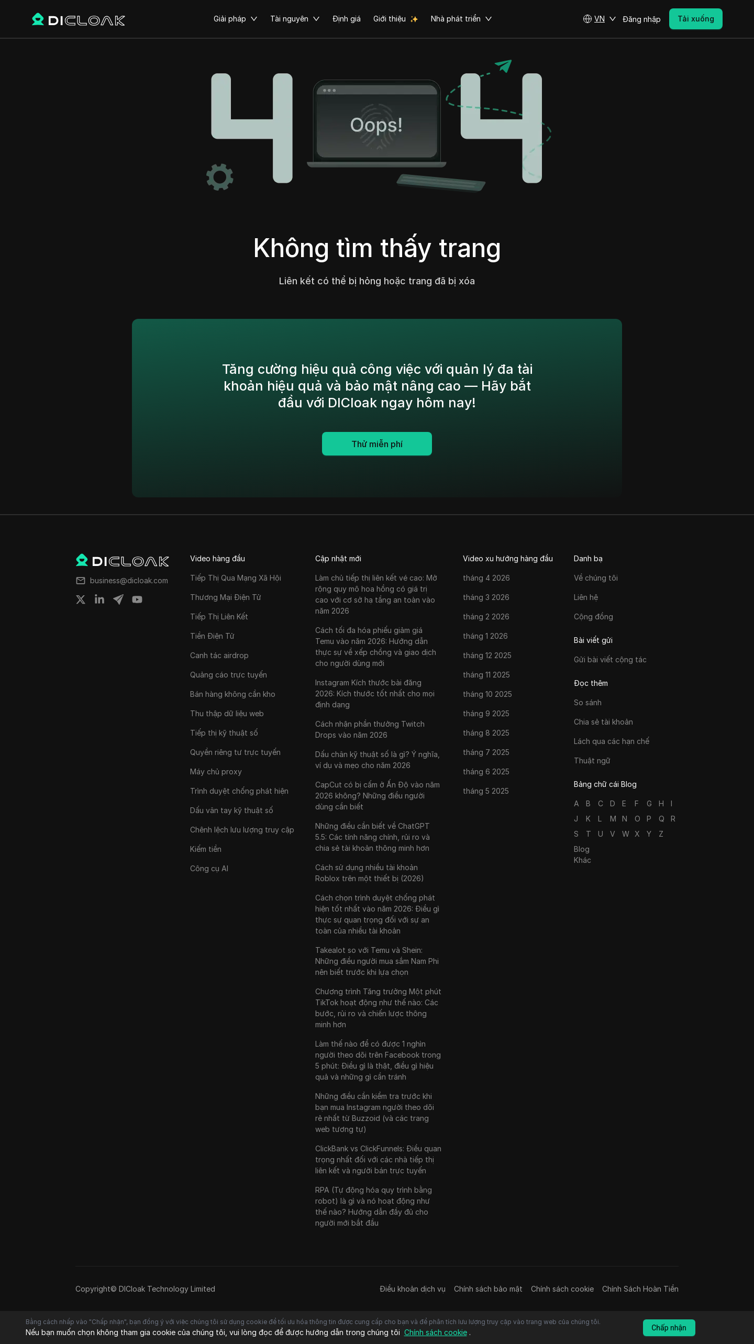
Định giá (346, 18)
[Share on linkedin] (99, 599)
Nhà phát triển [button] (461, 19)
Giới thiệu (389, 18)
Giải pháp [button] (236, 19)
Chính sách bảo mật (488, 1288)
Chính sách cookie (562, 1288)
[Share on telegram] (118, 599)
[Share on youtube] (137, 599)
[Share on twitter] (80, 599)
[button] (599, 19)
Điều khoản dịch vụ (413, 1288)
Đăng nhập (642, 19)
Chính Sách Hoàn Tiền (640, 1288)
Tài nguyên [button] (295, 19)
